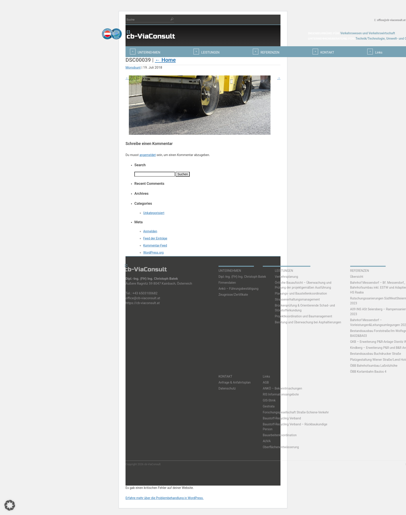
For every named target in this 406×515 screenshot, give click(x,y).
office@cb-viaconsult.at (391, 20)
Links (266, 376)
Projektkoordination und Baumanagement (303, 316)
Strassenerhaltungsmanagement (297, 299)
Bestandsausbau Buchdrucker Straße (375, 353)
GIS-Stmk (269, 400)
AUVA (267, 441)
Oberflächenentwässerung (281, 447)
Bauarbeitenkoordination (280, 435)
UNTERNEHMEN (229, 270)
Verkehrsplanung (286, 276)
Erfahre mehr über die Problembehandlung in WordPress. (165, 498)
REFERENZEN (359, 270)
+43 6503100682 (144, 293)
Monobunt (133, 67)
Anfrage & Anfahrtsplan (234, 382)
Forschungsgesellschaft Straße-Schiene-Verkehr (296, 412)
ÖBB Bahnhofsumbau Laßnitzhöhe (374, 365)
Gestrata (269, 406)
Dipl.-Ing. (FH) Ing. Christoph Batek (242, 276)
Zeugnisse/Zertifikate (233, 294)
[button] (9, 505)
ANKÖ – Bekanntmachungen (282, 388)
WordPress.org (153, 252)
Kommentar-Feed (155, 245)
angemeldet (147, 155)
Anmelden (150, 231)
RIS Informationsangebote (281, 394)
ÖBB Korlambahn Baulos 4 (368, 371)
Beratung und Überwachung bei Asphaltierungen (308, 322)
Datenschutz (227, 388)
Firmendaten (227, 282)
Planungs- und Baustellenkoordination (301, 293)
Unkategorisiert (153, 213)
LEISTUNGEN (284, 270)
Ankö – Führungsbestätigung (238, 288)
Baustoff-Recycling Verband (282, 418)
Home (165, 60)
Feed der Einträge (155, 238)
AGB (266, 382)
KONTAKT (225, 376)
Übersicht (356, 276)
